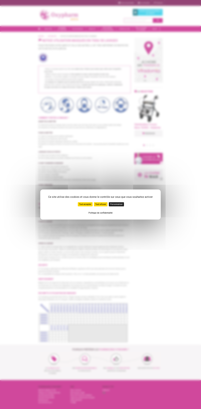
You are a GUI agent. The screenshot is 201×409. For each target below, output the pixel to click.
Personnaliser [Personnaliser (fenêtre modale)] (116, 204)
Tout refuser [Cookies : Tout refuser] (100, 204)
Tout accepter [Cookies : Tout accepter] (85, 204)
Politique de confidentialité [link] (100, 213)
